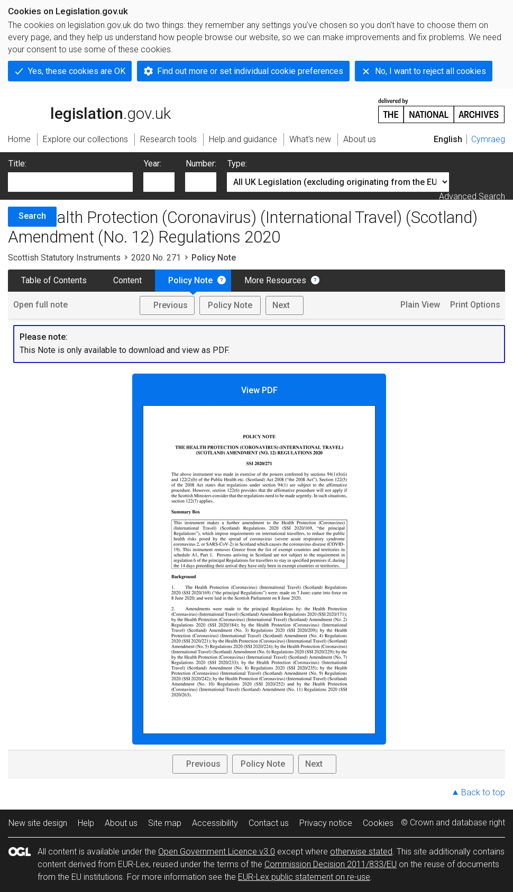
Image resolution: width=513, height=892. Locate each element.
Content (127, 280)
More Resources (275, 280)
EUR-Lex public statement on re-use (304, 877)
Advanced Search (472, 196)
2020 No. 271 (156, 258)
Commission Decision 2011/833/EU (330, 864)
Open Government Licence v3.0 (216, 852)
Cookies (378, 823)
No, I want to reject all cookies (430, 71)
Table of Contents (54, 280)
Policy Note (190, 280)
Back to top (483, 792)
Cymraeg (488, 139)
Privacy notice (325, 823)
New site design (37, 823)
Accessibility (215, 823)
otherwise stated (361, 852)
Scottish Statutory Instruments (64, 258)
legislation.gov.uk (89, 110)
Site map (164, 823)
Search (32, 216)
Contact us (269, 823)
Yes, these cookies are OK (76, 71)
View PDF (259, 559)
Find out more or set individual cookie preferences (250, 71)
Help (86, 823)
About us (121, 823)
